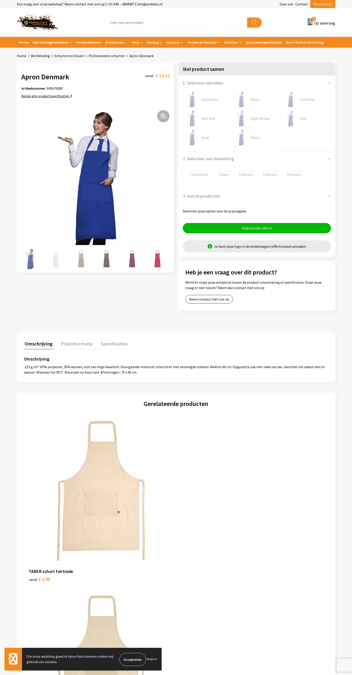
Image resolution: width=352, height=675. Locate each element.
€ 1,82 (191, 508)
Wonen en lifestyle (202, 42)
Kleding (152, 42)
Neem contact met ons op (209, 300)
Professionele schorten (107, 55)
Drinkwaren (114, 42)
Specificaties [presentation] (110, 344)
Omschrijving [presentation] (38, 344)
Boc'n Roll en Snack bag (304, 42)
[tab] (38, 344)
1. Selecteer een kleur (203, 83)
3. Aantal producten (201, 196)
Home (24, 42)
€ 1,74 (267, 501)
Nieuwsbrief (323, 4)
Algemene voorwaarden (279, 557)
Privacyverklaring (274, 570)
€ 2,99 (39, 501)
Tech (135, 42)
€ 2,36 (115, 508)
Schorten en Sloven (69, 55)
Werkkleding (40, 55)
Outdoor (231, 42)
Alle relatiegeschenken (50, 42)
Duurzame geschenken (264, 42)
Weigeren (152, 659)
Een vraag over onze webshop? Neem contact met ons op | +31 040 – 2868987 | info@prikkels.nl (90, 4)
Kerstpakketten (88, 42)
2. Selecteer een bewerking (208, 158)
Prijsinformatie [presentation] (74, 344)
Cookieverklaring (274, 563)
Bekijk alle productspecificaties (46, 96)
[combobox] (176, 23)
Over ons (286, 4)
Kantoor (173, 42)
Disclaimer (269, 577)
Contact (301, 4)
